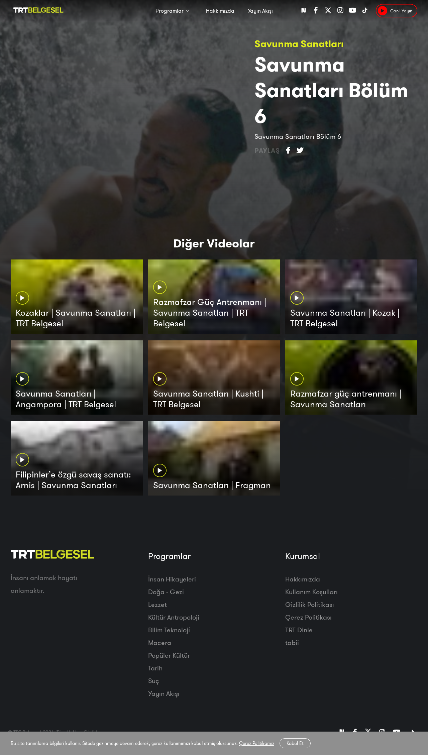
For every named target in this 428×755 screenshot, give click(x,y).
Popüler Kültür (169, 655)
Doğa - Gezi (166, 591)
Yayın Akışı (260, 10)
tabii (292, 642)
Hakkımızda (220, 10)
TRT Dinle (299, 630)
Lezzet (157, 604)
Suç (153, 680)
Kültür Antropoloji (173, 617)
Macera (159, 642)
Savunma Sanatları (298, 43)
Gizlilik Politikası (309, 604)
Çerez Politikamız (256, 743)
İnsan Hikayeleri (172, 579)
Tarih (155, 668)
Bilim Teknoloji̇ (169, 630)
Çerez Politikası (308, 617)
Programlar (169, 10)
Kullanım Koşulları (311, 591)
